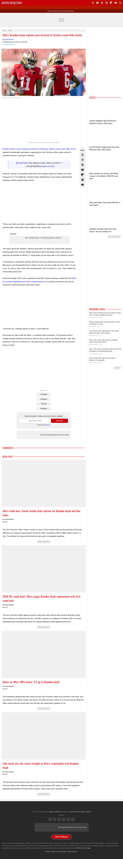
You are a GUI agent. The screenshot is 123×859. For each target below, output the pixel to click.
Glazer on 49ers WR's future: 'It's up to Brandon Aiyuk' (44, 654)
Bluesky (68, 819)
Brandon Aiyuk (8, 149)
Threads (43, 404)
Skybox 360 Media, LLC (56, 812)
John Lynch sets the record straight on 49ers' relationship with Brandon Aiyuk (44, 736)
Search (120, 3)
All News (117, 368)
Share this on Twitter (82, 155)
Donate (48, 851)
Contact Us (54, 851)
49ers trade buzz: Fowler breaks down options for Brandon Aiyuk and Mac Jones (44, 483)
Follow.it (47, 425)
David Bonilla (9, 39)
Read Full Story (43, 542)
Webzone (11, 3)
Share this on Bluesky (82, 170)
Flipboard (111, 3)
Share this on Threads (82, 165)
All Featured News (114, 236)
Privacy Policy (63, 851)
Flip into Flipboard (82, 175)
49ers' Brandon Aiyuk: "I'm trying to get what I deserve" (43, 238)
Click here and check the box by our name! (54, 435)
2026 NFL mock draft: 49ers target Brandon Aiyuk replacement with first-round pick (44, 569)
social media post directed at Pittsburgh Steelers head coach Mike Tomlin (46, 149)
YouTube (73, 819)
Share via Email (82, 185)
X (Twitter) (43, 394)
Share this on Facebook (82, 160)
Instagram (43, 408)
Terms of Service (72, 851)
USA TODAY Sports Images (83, 848)
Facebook (43, 399)
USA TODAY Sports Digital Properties (61, 806)
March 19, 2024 (48, 166)
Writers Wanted (61, 837)
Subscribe (59, 421)
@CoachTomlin (22, 163)
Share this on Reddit (82, 180)
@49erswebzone (9, 44)
